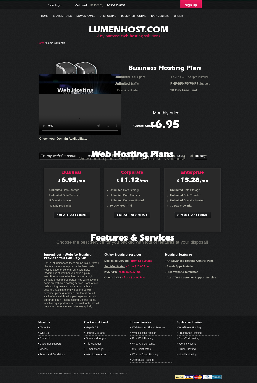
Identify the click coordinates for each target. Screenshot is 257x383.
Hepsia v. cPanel (95, 332)
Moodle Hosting (188, 354)
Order (178, 15)
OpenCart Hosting (189, 338)
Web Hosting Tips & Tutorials (149, 327)
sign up (191, 5)
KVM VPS (110, 271)
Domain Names (85, 15)
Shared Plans (62, 15)
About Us (45, 327)
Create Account (145, 126)
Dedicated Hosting (134, 15)
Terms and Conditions (52, 354)
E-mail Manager (95, 349)
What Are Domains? (144, 343)
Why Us (44, 332)
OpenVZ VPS (113, 277)
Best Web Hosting (142, 338)
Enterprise (192, 172)
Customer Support (50, 343)
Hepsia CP (92, 327)
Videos (44, 349)
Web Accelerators (96, 354)
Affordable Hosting (143, 359)
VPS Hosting (108, 15)
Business (71, 172)
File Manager (93, 343)
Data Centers (160, 15)
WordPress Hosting (190, 327)
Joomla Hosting (188, 343)
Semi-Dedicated (114, 266)
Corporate (132, 172)
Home (45, 15)
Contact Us (46, 338)
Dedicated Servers (116, 260)
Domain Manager (96, 338)
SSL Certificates (141, 349)
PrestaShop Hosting (190, 332)
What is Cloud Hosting (145, 354)
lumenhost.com (128, 29)
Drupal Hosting (187, 349)
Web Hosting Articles (144, 332)
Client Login (55, 5)
